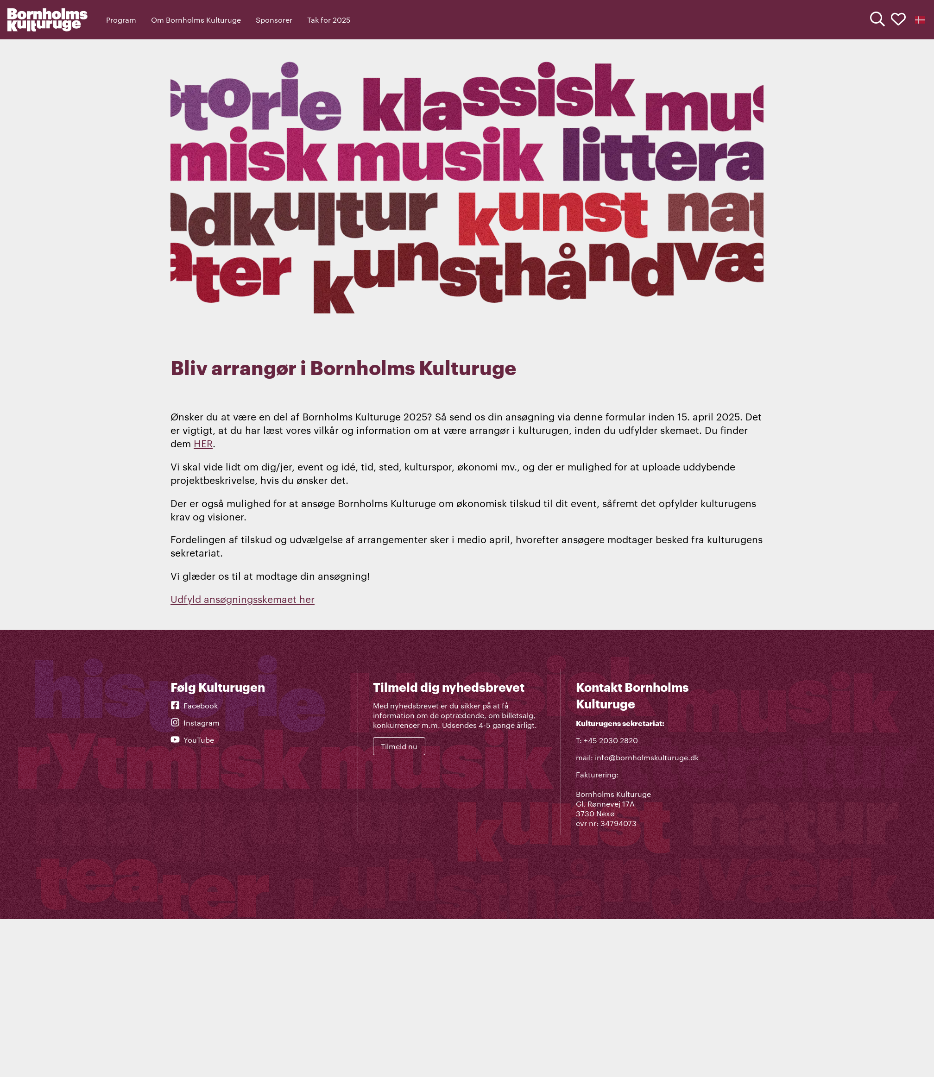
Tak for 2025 (329, 20)
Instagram (195, 722)
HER (203, 443)
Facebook (194, 705)
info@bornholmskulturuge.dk (647, 757)
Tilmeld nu (399, 746)
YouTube (192, 740)
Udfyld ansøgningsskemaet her (242, 598)
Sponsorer (274, 20)
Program (121, 20)
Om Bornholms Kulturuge (196, 20)
